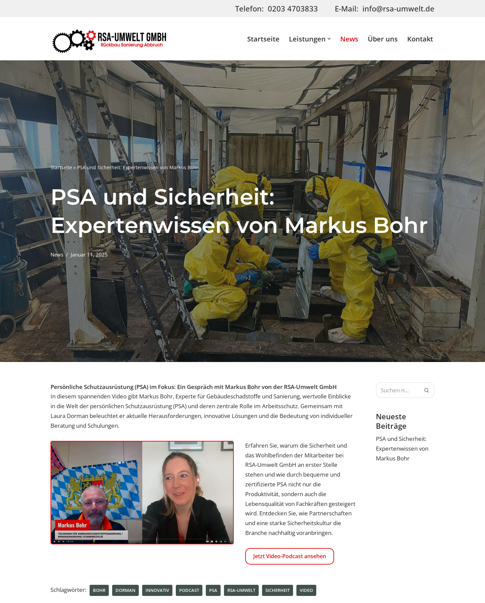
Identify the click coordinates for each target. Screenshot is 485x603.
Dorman (125, 591)
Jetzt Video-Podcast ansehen (289, 556)
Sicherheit (277, 591)
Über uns (383, 38)
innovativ (157, 591)
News (349, 38)
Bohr (99, 591)
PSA (213, 591)
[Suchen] (397, 390)
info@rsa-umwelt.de (398, 8)
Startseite (263, 38)
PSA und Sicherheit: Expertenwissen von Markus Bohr (402, 448)
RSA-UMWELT (241, 591)
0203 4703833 (293, 8)
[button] (329, 38)
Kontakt (420, 38)
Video (306, 591)
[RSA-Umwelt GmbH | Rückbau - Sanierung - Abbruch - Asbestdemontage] (109, 38)
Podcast (189, 591)
